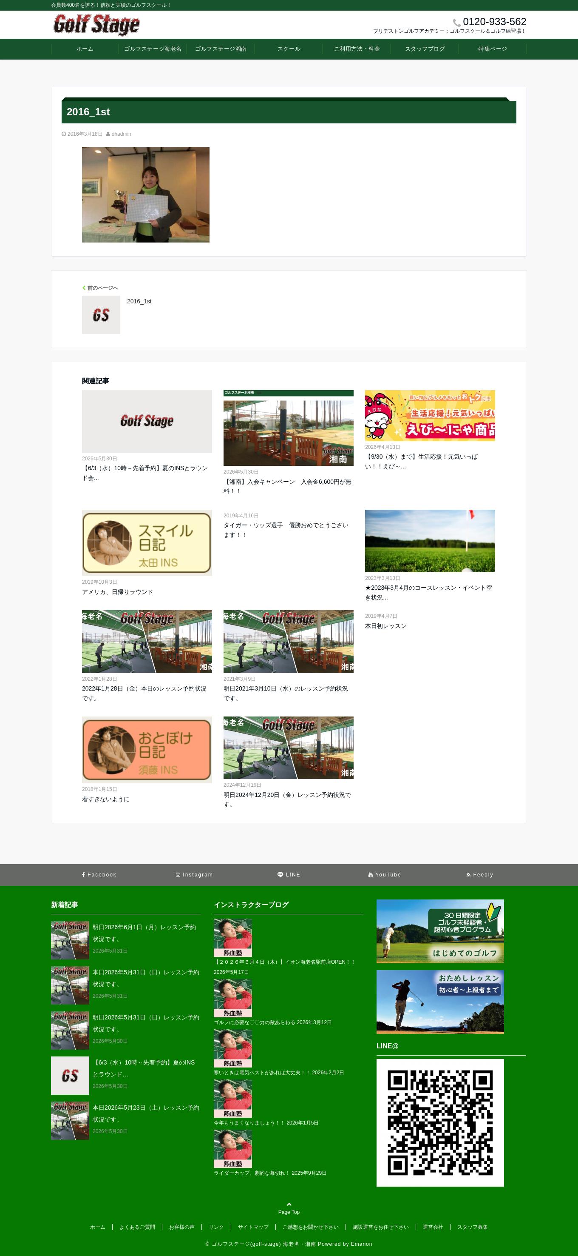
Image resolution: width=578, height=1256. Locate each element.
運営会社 (433, 1227)
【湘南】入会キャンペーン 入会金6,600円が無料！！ (287, 486)
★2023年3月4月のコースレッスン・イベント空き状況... (428, 592)
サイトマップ (253, 1227)
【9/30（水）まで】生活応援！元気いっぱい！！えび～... (421, 461)
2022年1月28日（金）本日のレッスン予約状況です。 (144, 693)
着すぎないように (106, 799)
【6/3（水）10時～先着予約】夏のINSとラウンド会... (145, 473)
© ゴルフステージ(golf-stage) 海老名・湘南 (261, 1244)
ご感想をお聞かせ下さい (311, 1227)
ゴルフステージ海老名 (152, 49)
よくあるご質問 (137, 1227)
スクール (289, 49)
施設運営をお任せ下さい (381, 1227)
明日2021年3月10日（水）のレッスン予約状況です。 (286, 693)
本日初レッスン (386, 625)
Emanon (362, 1244)
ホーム (85, 49)
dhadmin (121, 134)
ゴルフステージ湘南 (221, 49)
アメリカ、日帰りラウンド (117, 591)
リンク (216, 1227)
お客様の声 (182, 1227)
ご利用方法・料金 (357, 49)
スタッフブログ (425, 49)
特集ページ (493, 49)
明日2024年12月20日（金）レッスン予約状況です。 (287, 799)
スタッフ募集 (472, 1227)
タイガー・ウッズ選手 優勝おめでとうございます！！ (286, 530)
